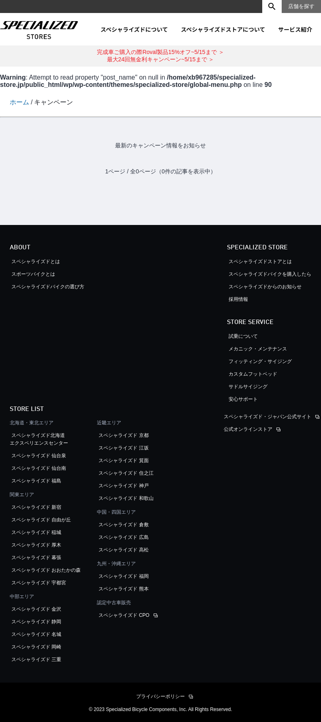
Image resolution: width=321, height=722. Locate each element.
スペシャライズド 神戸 (123, 486)
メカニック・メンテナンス (258, 349)
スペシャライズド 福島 (36, 481)
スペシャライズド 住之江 (125, 473)
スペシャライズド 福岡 (123, 576)
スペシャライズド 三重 (36, 659)
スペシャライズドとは (35, 261)
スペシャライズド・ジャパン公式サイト (267, 416)
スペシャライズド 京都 (123, 435)
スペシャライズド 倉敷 (123, 524)
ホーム (19, 102)
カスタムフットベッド (253, 374)
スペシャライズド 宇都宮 (38, 583)
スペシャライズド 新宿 (36, 507)
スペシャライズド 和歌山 (125, 498)
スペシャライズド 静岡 (36, 622)
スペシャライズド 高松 (123, 550)
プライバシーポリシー (160, 696)
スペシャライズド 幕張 (36, 557)
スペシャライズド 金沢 (36, 609)
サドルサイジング (248, 386)
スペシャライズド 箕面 (123, 460)
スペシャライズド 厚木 (36, 545)
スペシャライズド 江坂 (123, 448)
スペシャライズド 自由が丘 (41, 520)
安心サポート (243, 399)
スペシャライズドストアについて (223, 29)
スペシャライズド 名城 (36, 634)
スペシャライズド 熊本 (123, 589)
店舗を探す (301, 6)
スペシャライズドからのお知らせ (265, 287)
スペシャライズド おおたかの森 (46, 570)
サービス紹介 (295, 29)
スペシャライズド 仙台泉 (38, 455)
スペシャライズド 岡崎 (36, 647)
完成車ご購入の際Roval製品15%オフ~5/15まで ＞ (160, 52)
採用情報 (238, 299)
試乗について (243, 336)
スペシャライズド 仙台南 (38, 468)
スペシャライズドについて (134, 29)
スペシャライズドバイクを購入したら (270, 274)
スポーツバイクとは (33, 274)
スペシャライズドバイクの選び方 (50, 287)
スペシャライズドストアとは (260, 261)
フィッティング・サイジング (260, 361)
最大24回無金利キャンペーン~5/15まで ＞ (160, 59)
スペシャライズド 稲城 (36, 532)
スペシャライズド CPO (123, 615)
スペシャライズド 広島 (123, 537)
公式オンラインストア (248, 429)
